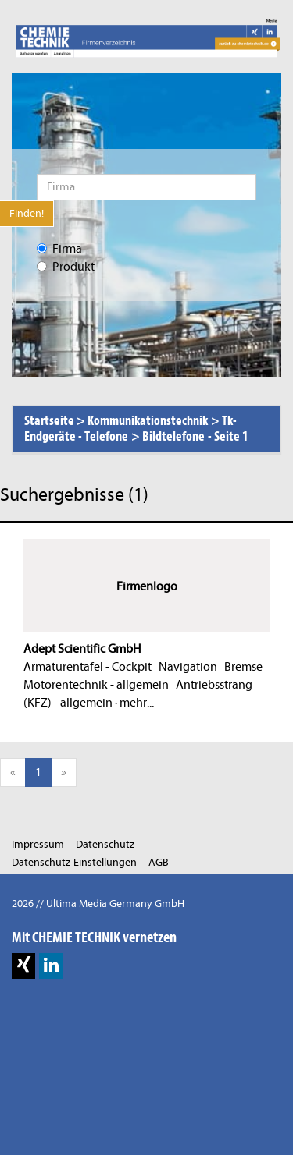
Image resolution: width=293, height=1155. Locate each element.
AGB (158, 862)
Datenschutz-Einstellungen (74, 862)
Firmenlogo (146, 586)
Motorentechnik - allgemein (96, 685)
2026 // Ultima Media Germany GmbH (98, 903)
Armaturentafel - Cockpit (87, 667)
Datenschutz (105, 844)
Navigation (188, 667)
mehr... (137, 703)
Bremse (243, 667)
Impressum (38, 844)
